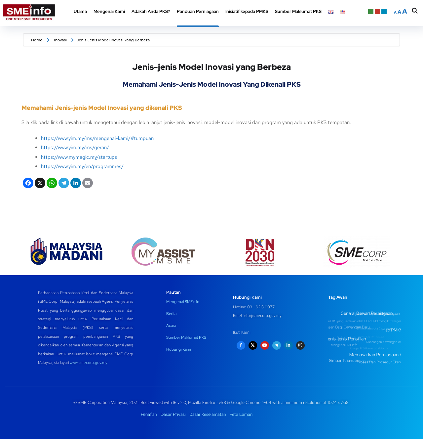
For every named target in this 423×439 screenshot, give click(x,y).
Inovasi (60, 40)
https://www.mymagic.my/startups (79, 157)
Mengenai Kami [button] (109, 11)
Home (36, 40)
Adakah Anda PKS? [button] (151, 11)
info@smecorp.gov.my (263, 315)
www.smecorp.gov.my (88, 362)
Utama (80, 11)
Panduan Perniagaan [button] (198, 11)
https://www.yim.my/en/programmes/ (82, 166)
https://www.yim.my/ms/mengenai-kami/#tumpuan (97, 138)
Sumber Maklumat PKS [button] (298, 11)
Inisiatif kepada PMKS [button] (246, 11)
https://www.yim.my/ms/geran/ (75, 147)
